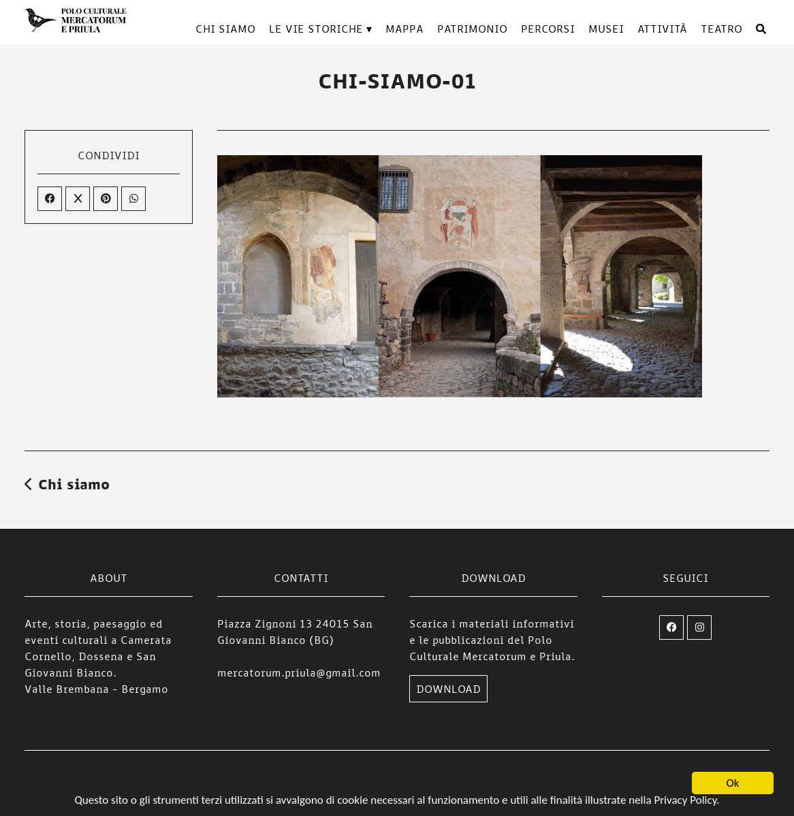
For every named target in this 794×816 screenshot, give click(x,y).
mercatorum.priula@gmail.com (299, 672)
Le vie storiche (316, 28)
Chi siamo (225, 28)
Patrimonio (472, 28)
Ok (733, 784)
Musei (606, 28)
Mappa (404, 28)
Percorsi (548, 28)
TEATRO (721, 28)
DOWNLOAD (448, 689)
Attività (662, 28)
